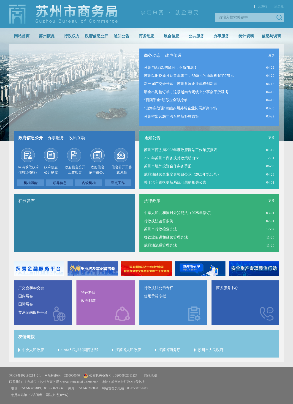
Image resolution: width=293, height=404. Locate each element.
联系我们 (15, 382)
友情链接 (26, 336)
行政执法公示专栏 (158, 288)
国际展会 (25, 304)
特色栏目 (88, 292)
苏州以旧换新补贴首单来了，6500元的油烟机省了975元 (189, 76)
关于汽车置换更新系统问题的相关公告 (175, 182)
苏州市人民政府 (210, 350)
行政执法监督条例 (158, 221)
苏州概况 (46, 36)
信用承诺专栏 (155, 296)
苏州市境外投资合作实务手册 (168, 166)
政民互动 (77, 138)
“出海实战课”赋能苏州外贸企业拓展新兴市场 (180, 108)
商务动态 (146, 36)
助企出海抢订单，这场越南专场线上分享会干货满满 (186, 92)
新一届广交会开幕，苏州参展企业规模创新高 (180, 84)
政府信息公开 (96, 36)
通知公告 (121, 36)
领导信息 (60, 183)
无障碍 (262, 6)
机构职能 (31, 183)
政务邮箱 (88, 301)
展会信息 (171, 36)
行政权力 (71, 36)
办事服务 (221, 36)
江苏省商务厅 (169, 350)
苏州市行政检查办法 (160, 229)
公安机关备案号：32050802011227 (110, 375)
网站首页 (22, 36)
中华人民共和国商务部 (79, 350)
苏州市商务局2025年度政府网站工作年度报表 (180, 150)
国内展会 (25, 296)
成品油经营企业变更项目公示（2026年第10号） (182, 174)
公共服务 (196, 36)
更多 (271, 55)
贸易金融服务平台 (33, 312)
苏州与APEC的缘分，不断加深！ (170, 67)
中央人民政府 (33, 350)
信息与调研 (271, 36)
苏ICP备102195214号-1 (25, 375)
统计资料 (246, 36)
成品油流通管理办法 (160, 245)
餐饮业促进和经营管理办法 (166, 237)
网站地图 (150, 375)
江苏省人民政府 (128, 350)
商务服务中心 (227, 288)
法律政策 (152, 200)
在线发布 (26, 200)
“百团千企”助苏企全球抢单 (165, 100)
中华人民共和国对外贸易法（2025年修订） (179, 213)
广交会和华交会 (31, 288)
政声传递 (173, 55)
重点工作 (118, 183)
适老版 (279, 6)
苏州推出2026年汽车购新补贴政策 (171, 116)
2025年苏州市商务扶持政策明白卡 (171, 158)
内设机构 (89, 183)
